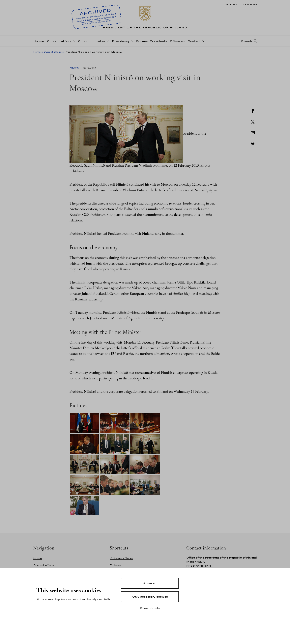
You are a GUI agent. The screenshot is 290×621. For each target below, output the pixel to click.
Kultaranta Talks (121, 558)
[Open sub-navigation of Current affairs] (73, 40)
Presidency (120, 41)
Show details (150, 608)
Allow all (149, 583)
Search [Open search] (246, 41)
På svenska (249, 4)
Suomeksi (231, 4)
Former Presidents (151, 41)
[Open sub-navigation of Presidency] (131, 40)
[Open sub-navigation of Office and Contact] (202, 40)
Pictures (115, 565)
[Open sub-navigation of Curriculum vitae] (107, 40)
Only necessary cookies (150, 596)
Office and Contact (185, 41)
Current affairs (59, 41)
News (74, 67)
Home (39, 41)
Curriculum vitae (91, 41)
